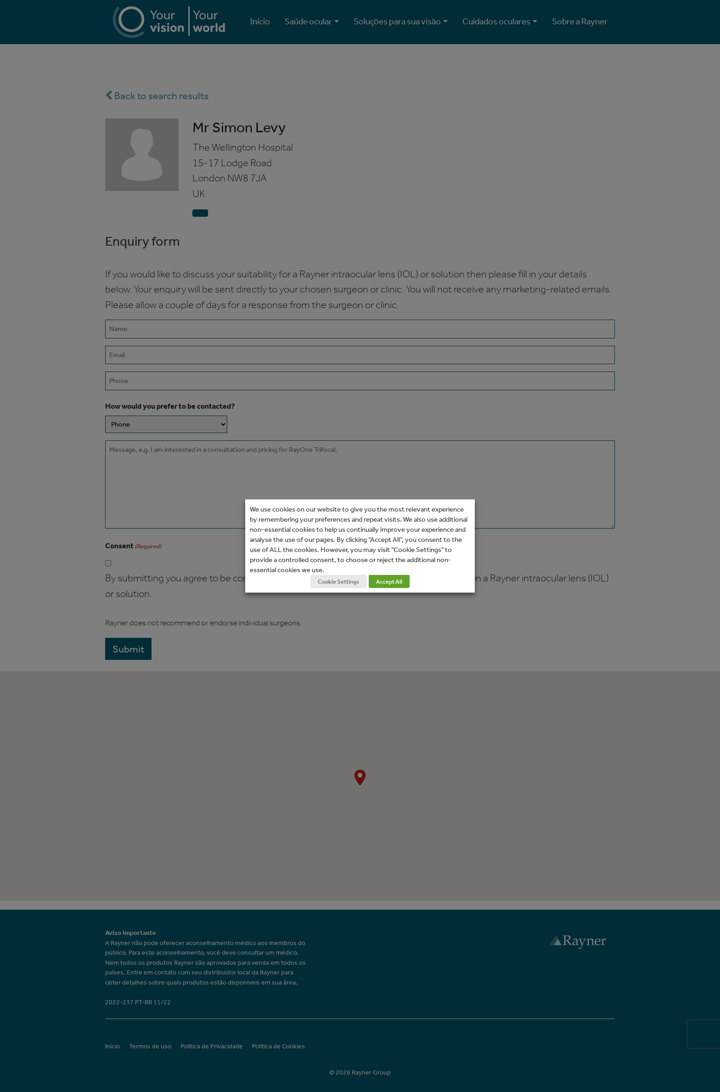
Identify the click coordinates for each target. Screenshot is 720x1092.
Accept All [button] (389, 581)
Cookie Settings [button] (338, 581)
